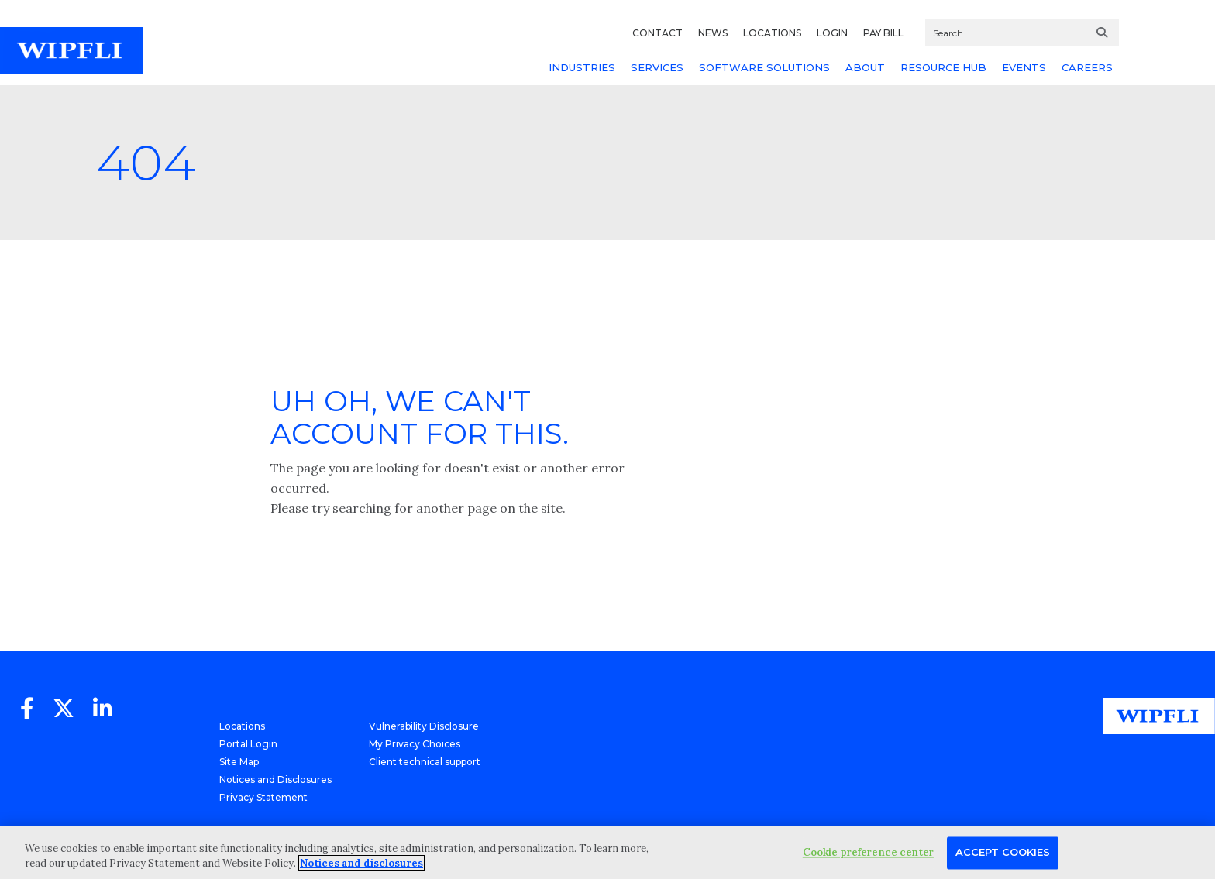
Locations (242, 726)
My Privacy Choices (414, 744)
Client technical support (424, 761)
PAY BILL (883, 33)
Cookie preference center (868, 853)
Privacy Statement (263, 797)
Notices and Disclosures (275, 779)
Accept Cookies (1002, 852)
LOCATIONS (772, 33)
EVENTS (1024, 67)
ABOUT (865, 67)
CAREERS (1087, 67)
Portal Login (248, 744)
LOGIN (832, 33)
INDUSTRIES (582, 67)
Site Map (239, 761)
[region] (607, 852)
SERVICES (657, 67)
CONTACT (657, 33)
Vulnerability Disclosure (424, 726)
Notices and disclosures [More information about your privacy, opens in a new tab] (361, 863)
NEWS (713, 33)
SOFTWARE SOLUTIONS (764, 67)
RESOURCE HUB (943, 67)
